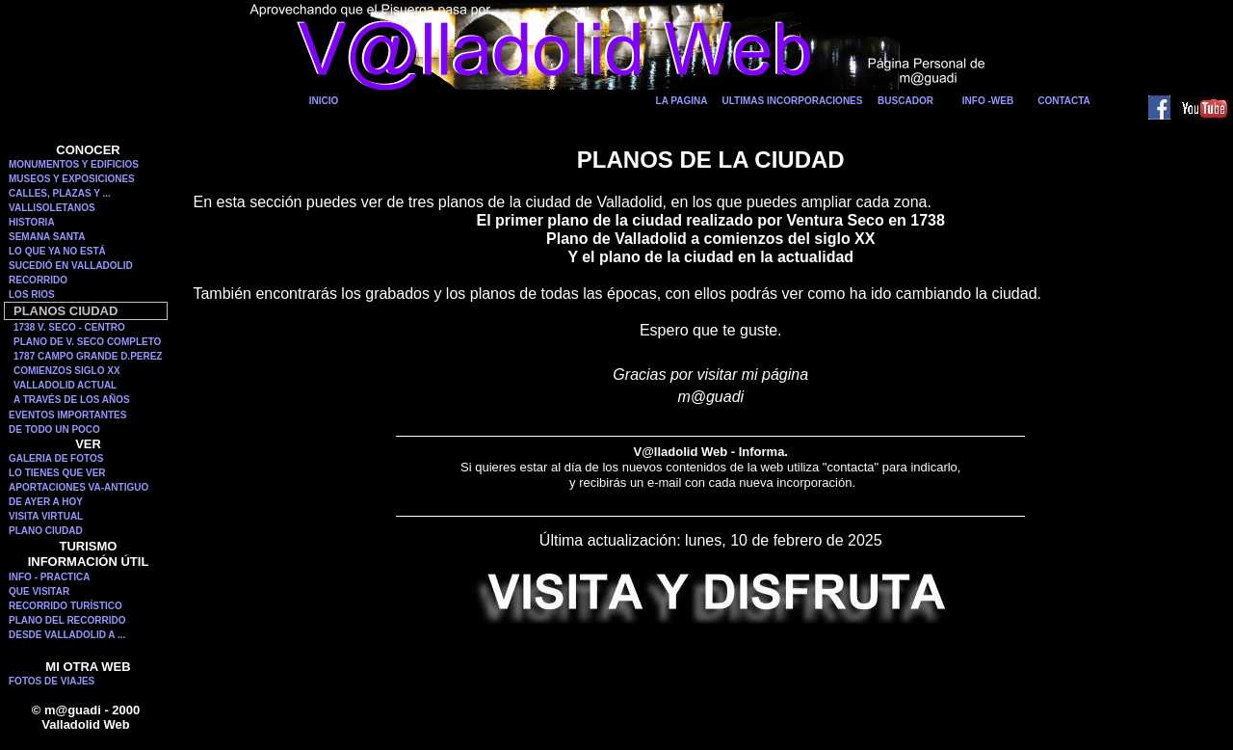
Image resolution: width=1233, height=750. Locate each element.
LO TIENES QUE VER (57, 473)
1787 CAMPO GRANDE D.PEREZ (87, 356)
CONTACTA (1063, 100)
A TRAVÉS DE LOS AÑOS (71, 399)
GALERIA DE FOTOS (56, 458)
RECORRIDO (38, 280)
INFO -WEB (987, 100)
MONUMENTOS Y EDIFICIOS (74, 164)
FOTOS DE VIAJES (51, 681)
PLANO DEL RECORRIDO (67, 620)
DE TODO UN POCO (54, 429)
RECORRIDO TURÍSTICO (65, 606)
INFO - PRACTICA (49, 577)
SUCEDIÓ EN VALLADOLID (71, 265)
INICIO (324, 100)
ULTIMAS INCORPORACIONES (792, 100)
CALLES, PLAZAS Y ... (60, 193)
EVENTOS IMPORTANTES (67, 415)
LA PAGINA (682, 100)
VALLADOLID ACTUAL (65, 385)
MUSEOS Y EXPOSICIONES (72, 179)
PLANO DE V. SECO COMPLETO (87, 341)
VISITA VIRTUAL (46, 516)
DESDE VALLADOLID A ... (67, 634)
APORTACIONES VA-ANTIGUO (78, 487)
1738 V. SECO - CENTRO (69, 327)
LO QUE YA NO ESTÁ (57, 251)
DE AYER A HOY (46, 501)
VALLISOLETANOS (52, 207)
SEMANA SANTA (47, 236)
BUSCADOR (905, 100)
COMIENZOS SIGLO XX (66, 370)
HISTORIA (32, 222)
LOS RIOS (32, 294)
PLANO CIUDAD (46, 530)
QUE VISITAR (39, 591)
